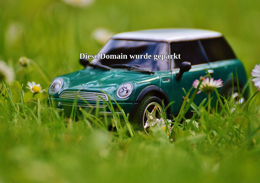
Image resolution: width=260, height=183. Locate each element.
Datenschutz (141, 69)
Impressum (118, 69)
